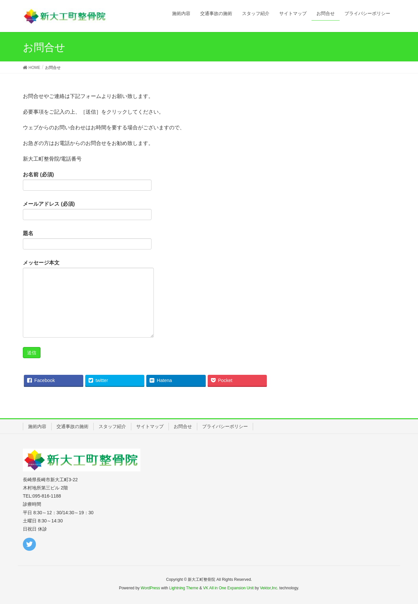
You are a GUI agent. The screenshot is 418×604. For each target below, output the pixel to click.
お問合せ (183, 426)
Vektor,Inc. (269, 588)
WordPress (150, 588)
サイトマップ (150, 426)
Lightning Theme (183, 588)
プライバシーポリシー (225, 426)
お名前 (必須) (87, 181)
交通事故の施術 (72, 426)
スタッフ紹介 (112, 426)
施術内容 (37, 426)
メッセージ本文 (88, 299)
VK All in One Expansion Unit (228, 588)
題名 (87, 239)
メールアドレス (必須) (87, 210)
